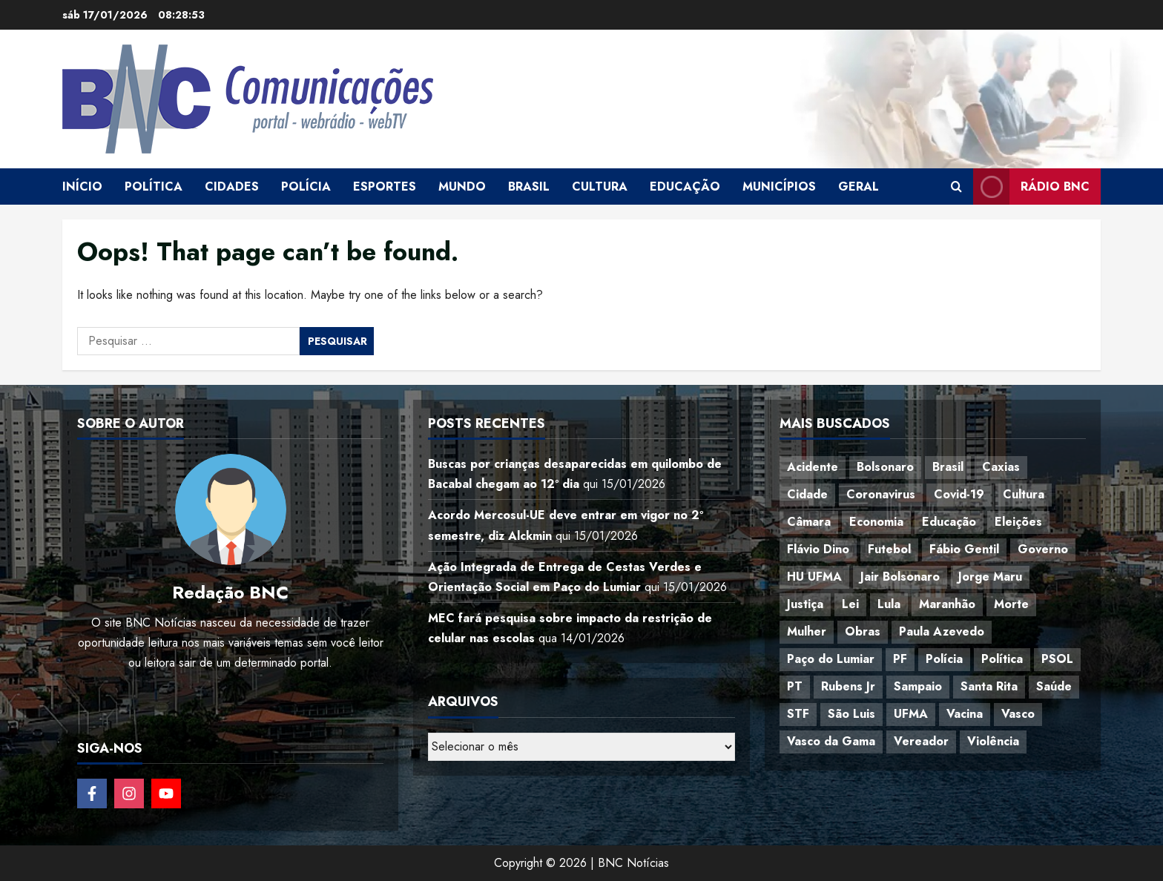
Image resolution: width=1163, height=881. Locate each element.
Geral (858, 186)
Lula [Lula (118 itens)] (888, 604)
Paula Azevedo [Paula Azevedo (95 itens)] (941, 631)
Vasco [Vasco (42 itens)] (1018, 713)
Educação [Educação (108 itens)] (949, 521)
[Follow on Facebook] (92, 793)
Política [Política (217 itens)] (1002, 658)
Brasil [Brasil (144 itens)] (947, 466)
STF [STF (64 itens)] (798, 713)
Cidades (232, 186)
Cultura (599, 186)
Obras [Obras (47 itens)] (862, 631)
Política (153, 186)
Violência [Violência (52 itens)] (993, 741)
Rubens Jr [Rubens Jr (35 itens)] (848, 686)
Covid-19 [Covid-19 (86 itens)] (959, 494)
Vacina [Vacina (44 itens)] (964, 713)
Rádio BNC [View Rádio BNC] (1031, 186)
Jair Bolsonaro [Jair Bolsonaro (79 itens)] (900, 576)
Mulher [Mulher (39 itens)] (806, 631)
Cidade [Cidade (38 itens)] (807, 494)
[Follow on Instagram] (129, 793)
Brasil (529, 186)
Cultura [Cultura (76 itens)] (1023, 494)
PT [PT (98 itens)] (795, 686)
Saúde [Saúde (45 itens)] (1054, 686)
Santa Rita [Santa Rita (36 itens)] (989, 686)
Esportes (384, 186)
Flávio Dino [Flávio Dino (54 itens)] (818, 549)
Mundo (462, 186)
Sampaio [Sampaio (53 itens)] (918, 686)
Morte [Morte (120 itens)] (1011, 604)
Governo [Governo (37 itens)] (1043, 549)
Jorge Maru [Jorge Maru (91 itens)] (990, 576)
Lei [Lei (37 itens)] (850, 604)
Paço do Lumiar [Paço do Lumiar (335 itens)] (830, 658)
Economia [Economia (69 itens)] (876, 521)
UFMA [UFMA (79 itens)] (911, 713)
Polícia (306, 186)
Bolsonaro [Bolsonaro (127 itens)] (885, 466)
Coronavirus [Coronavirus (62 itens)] (880, 494)
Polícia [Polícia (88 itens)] (944, 658)
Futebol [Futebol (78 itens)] (889, 549)
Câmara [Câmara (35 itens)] (809, 521)
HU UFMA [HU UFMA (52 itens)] (814, 576)
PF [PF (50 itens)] (900, 658)
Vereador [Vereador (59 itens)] (921, 741)
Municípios (779, 186)
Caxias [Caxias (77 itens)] (1001, 466)
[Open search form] (956, 187)
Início (82, 186)
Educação (685, 186)
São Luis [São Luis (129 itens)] (851, 713)
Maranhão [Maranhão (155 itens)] (947, 604)
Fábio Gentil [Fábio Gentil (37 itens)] (964, 549)
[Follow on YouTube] (166, 793)
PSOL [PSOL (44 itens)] (1057, 658)
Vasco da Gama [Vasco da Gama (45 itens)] (831, 741)
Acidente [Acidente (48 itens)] (812, 466)
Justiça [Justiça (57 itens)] (805, 604)
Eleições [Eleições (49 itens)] (1018, 521)
